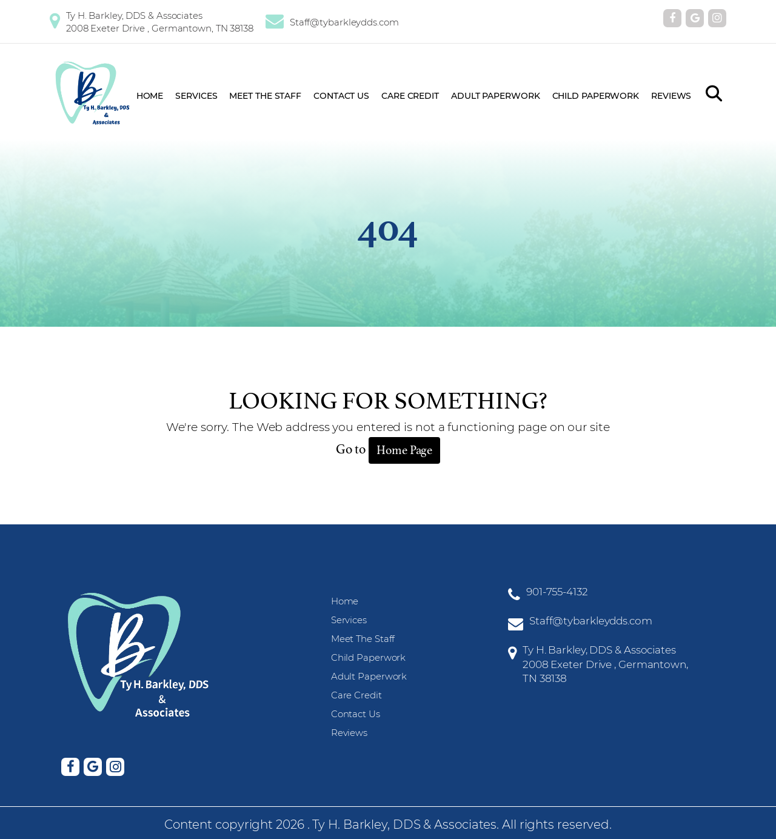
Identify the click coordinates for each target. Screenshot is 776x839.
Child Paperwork (596, 95)
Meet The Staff (265, 95)
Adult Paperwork (495, 95)
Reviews (671, 95)
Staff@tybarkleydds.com (344, 22)
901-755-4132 (557, 592)
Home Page (404, 450)
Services (196, 95)
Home (150, 95)
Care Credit (410, 95)
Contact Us (341, 95)
